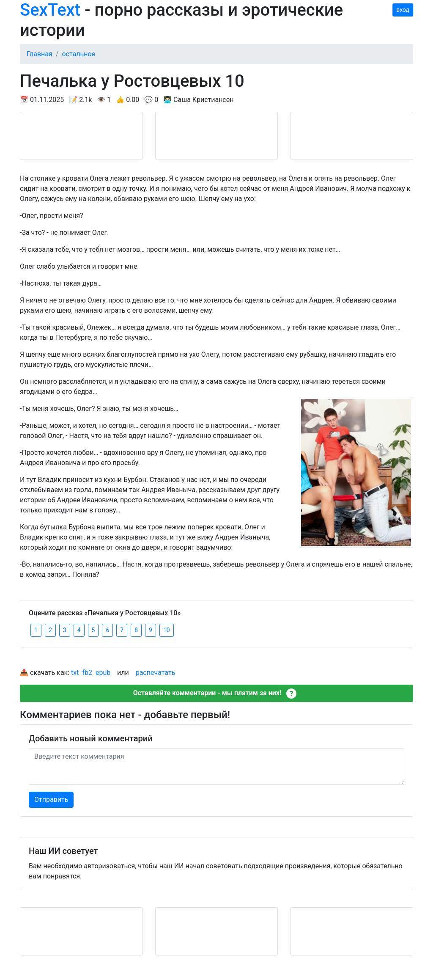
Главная (39, 54)
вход (402, 9)
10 (166, 630)
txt (75, 673)
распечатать (155, 673)
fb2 (87, 673)
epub (103, 673)
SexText (50, 10)
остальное (78, 54)
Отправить (51, 800)
